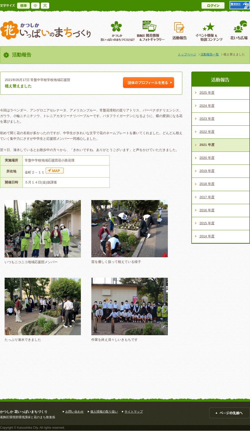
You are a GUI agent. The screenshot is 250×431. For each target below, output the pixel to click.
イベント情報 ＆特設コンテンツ (209, 30)
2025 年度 (207, 93)
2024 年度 (207, 106)
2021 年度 (207, 145)
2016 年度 (207, 210)
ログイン (213, 5)
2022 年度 (207, 132)
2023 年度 (207, 119)
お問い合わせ (74, 411)
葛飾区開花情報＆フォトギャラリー (150, 30)
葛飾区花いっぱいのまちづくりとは (117, 30)
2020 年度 (207, 158)
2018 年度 (207, 184)
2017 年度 (207, 197)
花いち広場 (237, 30)
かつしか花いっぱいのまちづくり (45, 30)
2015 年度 (207, 223)
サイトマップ (133, 411)
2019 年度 (207, 171)
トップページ (187, 54)
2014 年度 (207, 236)
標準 (23, 6)
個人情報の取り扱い (104, 411)
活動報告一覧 (210, 54)
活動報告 (180, 30)
